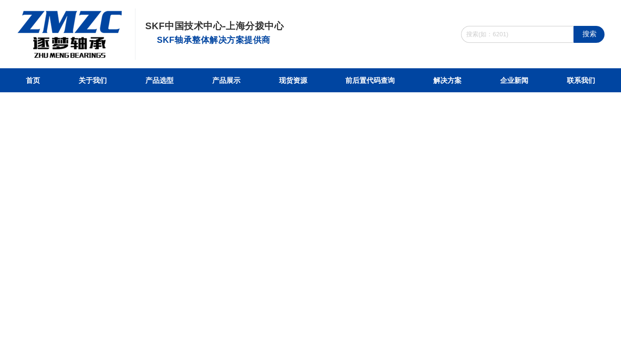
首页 (33, 80)
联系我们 (581, 80)
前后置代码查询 (370, 80)
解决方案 (447, 80)
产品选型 (159, 80)
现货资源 (293, 80)
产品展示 (226, 80)
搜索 (589, 34)
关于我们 (93, 80)
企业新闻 (514, 80)
